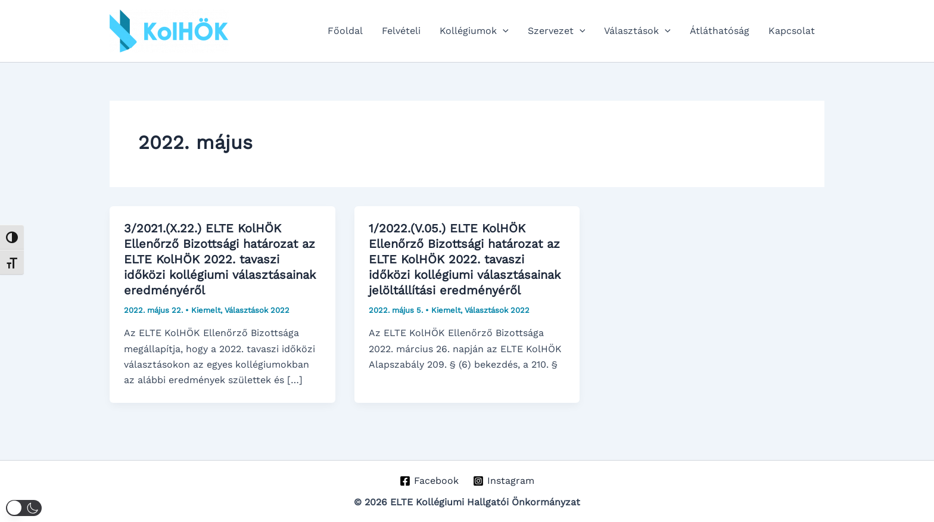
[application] (503, 31)
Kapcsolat (791, 30)
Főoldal (345, 30)
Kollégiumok (474, 31)
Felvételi (401, 30)
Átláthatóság (719, 30)
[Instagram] (503, 481)
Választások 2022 (257, 310)
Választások (637, 31)
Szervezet (557, 31)
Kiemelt (205, 310)
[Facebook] (429, 481)
